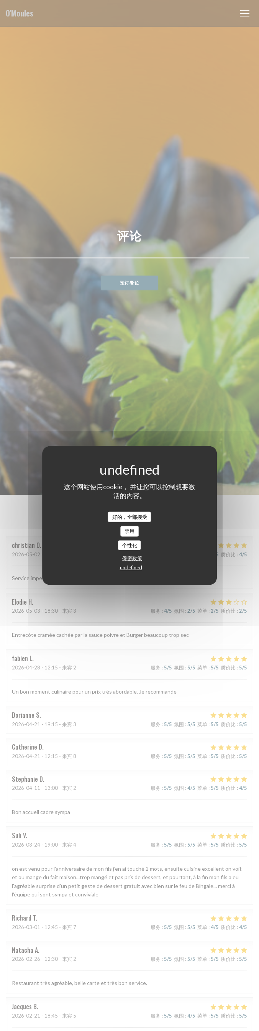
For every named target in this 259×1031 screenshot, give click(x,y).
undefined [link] (131, 567)
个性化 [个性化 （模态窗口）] (129, 545)
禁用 (129, 531)
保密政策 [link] (132, 558)
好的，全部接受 (129, 516)
